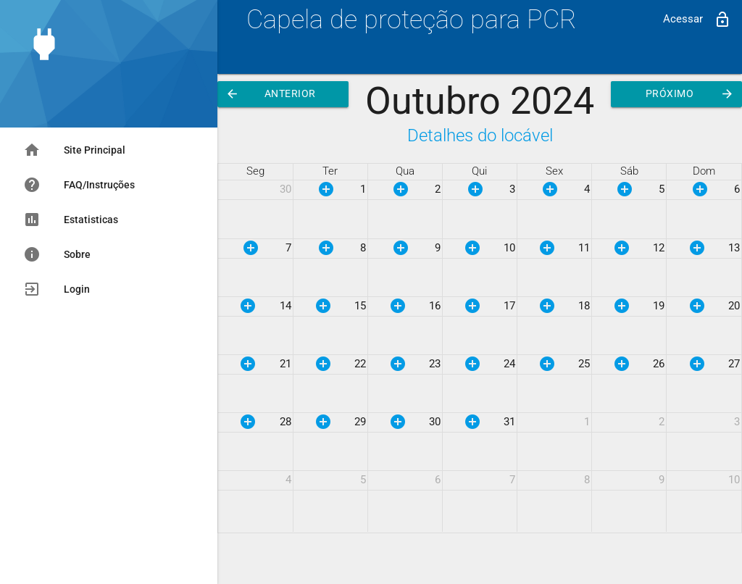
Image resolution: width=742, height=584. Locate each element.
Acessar (697, 19)
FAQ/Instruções (79, 184)
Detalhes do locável (480, 135)
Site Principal (74, 150)
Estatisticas (70, 219)
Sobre (57, 254)
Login (56, 289)
